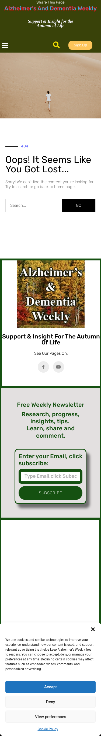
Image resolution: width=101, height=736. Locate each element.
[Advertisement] (50, 577)
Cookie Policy (48, 729)
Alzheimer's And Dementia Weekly (50, 8)
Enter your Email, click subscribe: (50, 460)
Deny (50, 701)
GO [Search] (78, 205)
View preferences (50, 716)
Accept (50, 687)
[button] (93, 629)
